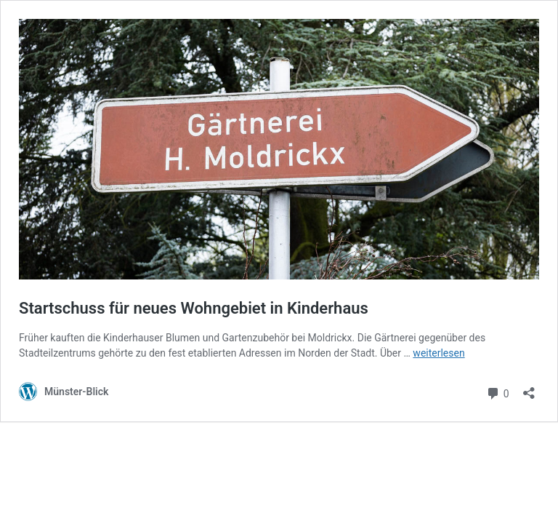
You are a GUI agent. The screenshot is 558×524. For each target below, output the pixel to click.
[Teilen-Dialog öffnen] (529, 388)
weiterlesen (438, 353)
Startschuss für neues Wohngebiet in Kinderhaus (193, 308)
